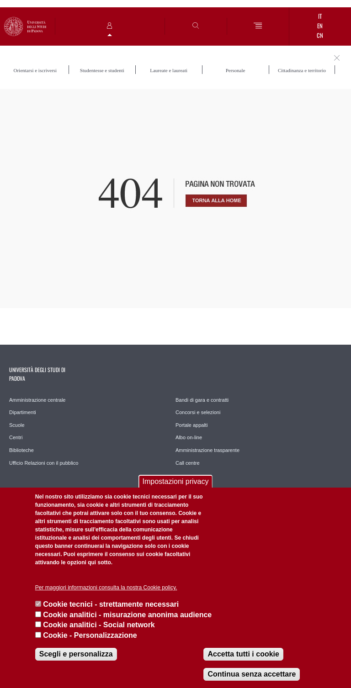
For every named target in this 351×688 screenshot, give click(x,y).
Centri (15, 437)
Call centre (188, 463)
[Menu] (258, 26)
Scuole (17, 425)
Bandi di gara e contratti (202, 400)
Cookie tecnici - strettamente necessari (111, 604)
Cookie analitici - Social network (99, 625)
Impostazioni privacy (176, 481)
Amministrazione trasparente (207, 450)
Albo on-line (189, 437)
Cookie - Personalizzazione (90, 635)
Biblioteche (21, 450)
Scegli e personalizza (76, 654)
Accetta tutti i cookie (243, 654)
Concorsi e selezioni (198, 412)
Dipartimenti (22, 412)
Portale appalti (191, 425)
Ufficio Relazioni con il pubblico (43, 463)
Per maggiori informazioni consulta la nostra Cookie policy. (106, 587)
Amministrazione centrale (37, 400)
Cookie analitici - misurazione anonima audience (127, 615)
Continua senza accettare (251, 674)
